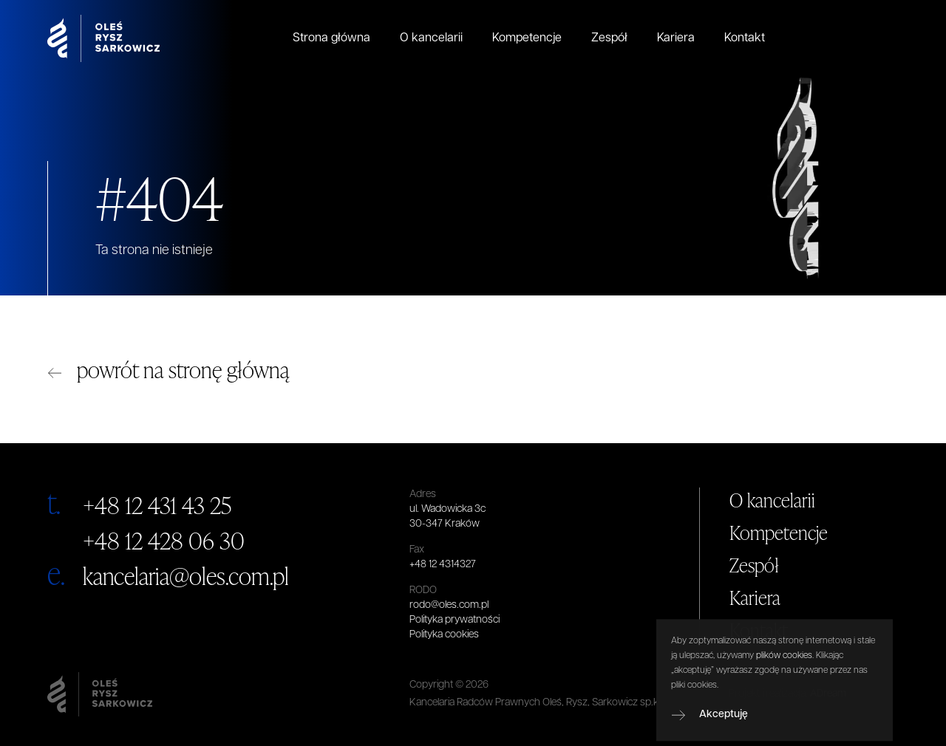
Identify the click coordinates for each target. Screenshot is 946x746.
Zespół (609, 38)
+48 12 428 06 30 (164, 540)
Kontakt (744, 38)
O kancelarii (431, 38)
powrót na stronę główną (183, 369)
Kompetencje (527, 38)
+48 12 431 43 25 (157, 504)
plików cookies (784, 673)
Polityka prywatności (454, 620)
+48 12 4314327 (442, 564)
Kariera (676, 38)
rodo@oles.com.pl (449, 605)
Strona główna (331, 38)
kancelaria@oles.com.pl (186, 575)
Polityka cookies (444, 634)
